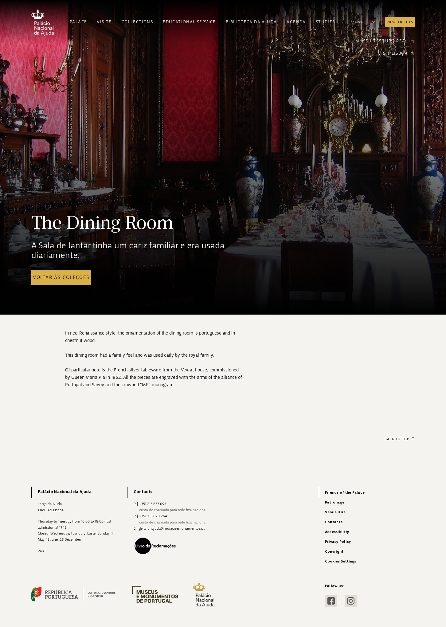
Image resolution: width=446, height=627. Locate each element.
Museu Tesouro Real (385, 41)
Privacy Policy (338, 541)
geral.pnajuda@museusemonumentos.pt (172, 528)
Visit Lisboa (396, 54)
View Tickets (399, 22)
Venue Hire (335, 512)
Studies (325, 22)
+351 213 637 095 (152, 504)
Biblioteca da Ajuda (251, 22)
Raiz (41, 551)
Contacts (333, 522)
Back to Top (400, 439)
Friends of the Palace (345, 492)
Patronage (334, 502)
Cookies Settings (340, 561)
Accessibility (337, 532)
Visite (104, 22)
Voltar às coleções (61, 277)
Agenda (296, 22)
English (362, 22)
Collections (137, 22)
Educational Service (189, 22)
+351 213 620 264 (153, 516)
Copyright (334, 551)
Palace (78, 22)
